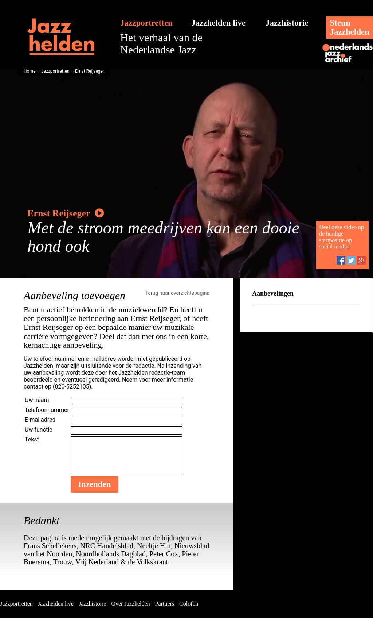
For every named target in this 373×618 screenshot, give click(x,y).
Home (29, 71)
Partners (164, 603)
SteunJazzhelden (349, 27)
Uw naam (37, 400)
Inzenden (94, 484)
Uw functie (38, 429)
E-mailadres (40, 419)
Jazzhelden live (218, 22)
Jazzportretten (146, 22)
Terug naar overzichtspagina (177, 293)
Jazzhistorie (287, 22)
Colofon (188, 603)
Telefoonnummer (47, 409)
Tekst (32, 439)
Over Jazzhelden (130, 603)
